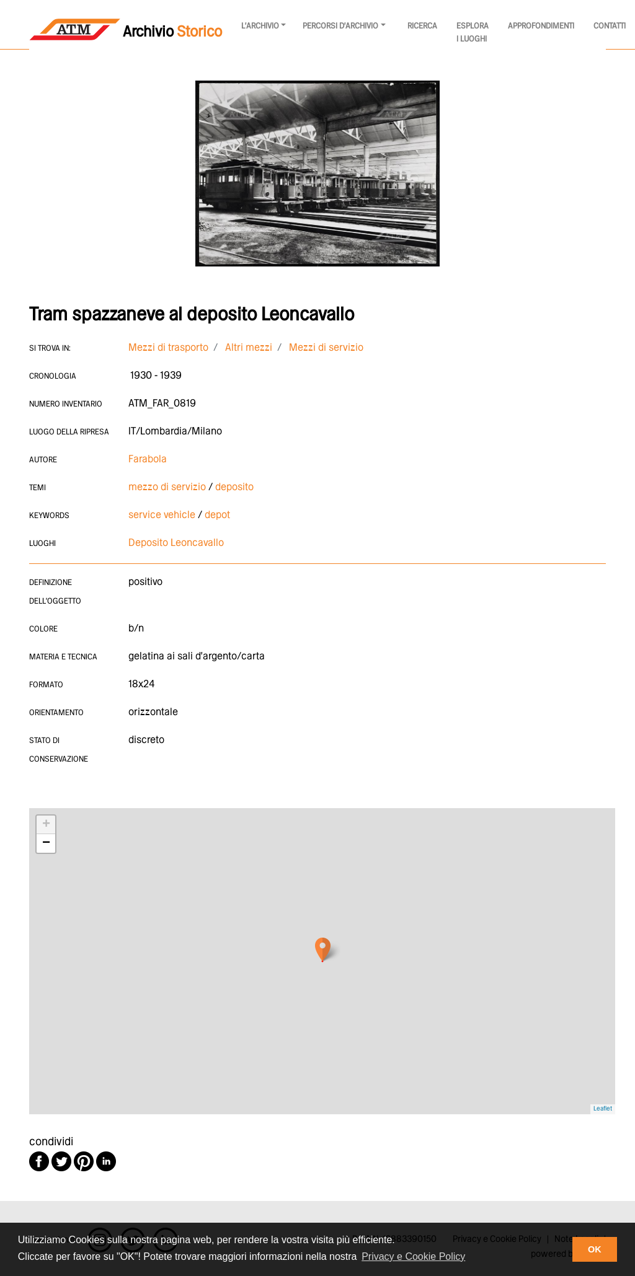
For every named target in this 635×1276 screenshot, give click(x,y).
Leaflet (602, 1109)
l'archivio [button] (260, 26)
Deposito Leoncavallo (176, 543)
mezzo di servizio (167, 487)
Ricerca (422, 26)
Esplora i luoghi (472, 33)
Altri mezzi (248, 348)
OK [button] (594, 1249)
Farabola (147, 459)
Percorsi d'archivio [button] (340, 26)
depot (217, 515)
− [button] (46, 843)
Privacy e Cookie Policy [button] (413, 1256)
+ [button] (46, 825)
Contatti (609, 26)
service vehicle (161, 515)
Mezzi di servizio (326, 348)
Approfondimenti (541, 26)
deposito (234, 487)
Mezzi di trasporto (168, 348)
